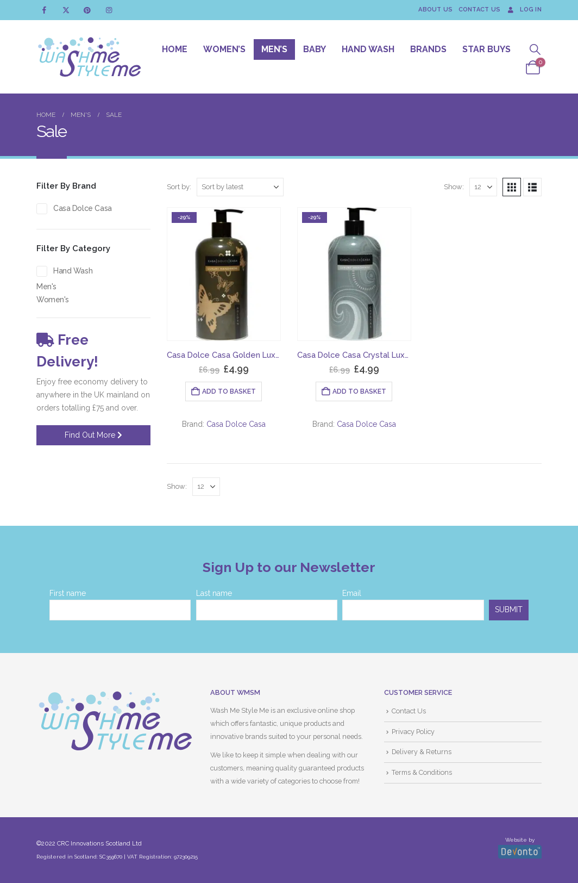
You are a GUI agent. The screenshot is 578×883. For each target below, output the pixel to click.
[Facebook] (44, 10)
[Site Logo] (89, 57)
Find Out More (93, 435)
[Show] (483, 187)
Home (174, 49)
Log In (524, 9)
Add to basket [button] (229, 391)
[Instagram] (109, 10)
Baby (314, 49)
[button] (535, 49)
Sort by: (179, 187)
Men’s (274, 49)
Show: (454, 187)
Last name (214, 593)
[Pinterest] (87, 10)
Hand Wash (368, 49)
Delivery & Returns (422, 752)
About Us (435, 9)
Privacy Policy (413, 731)
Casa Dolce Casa (236, 424)
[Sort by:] (240, 187)
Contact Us (479, 9)
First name (67, 593)
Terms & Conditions (422, 772)
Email (351, 593)
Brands (428, 49)
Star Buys (486, 49)
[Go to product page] (223, 274)
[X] (66, 10)
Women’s (224, 49)
